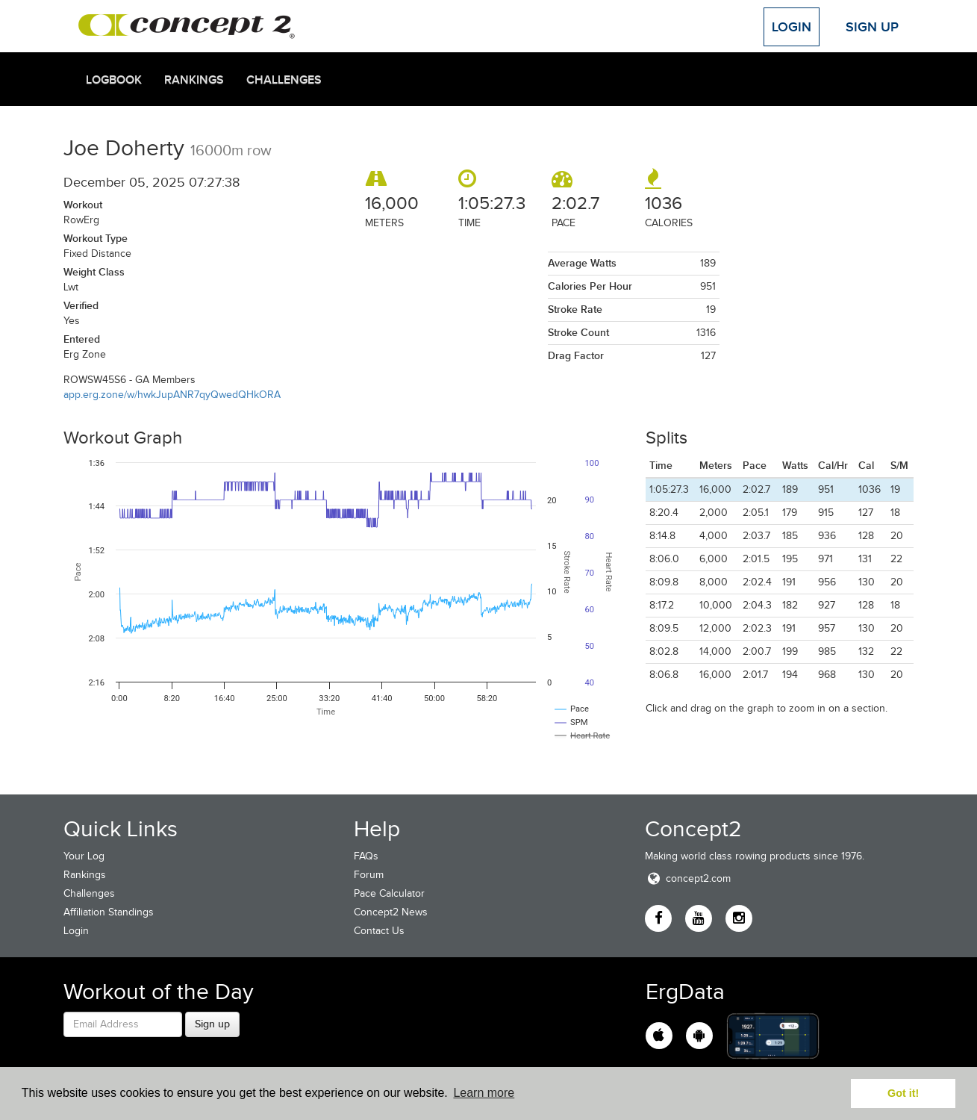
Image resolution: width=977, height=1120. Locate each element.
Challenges (284, 80)
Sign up (212, 1024)
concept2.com (688, 878)
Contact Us (379, 930)
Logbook (114, 80)
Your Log (83, 856)
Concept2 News (391, 912)
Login (791, 26)
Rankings (194, 80)
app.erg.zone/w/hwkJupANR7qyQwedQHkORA (172, 394)
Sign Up (872, 26)
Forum (369, 874)
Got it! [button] (903, 1093)
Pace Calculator (389, 893)
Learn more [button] (483, 1092)
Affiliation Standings (108, 912)
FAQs (366, 856)
